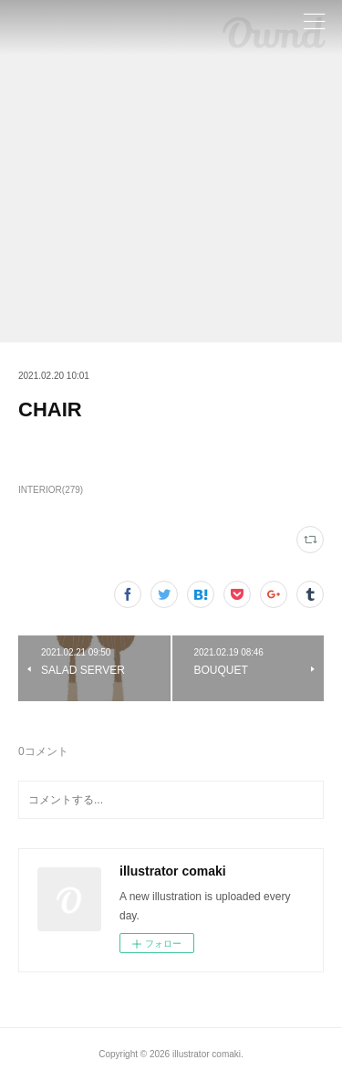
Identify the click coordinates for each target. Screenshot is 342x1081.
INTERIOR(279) (50, 490)
